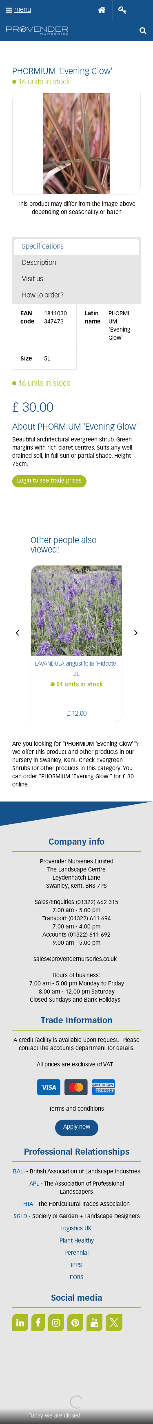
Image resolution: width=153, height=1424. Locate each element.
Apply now (76, 1127)
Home (102, 10)
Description (39, 263)
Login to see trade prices (49, 481)
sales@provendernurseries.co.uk (75, 960)
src (143, 30)
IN (56, 1322)
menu (22, 10)
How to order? (43, 295)
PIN (75, 1322)
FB (38, 1322)
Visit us (32, 279)
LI (20, 1322)
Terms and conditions (76, 1109)
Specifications (43, 246)
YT (94, 1322)
